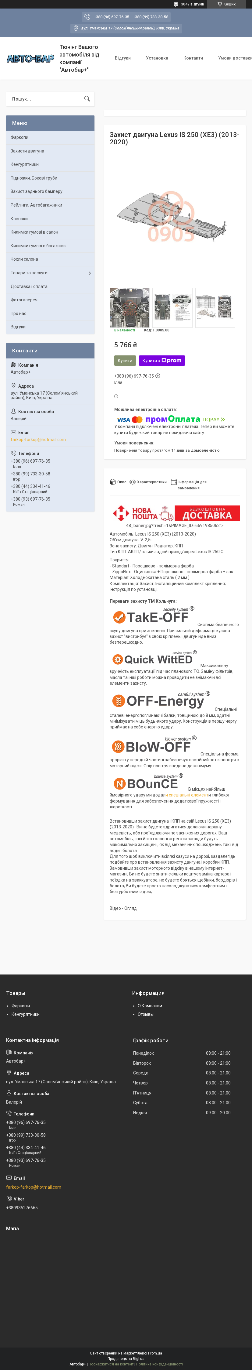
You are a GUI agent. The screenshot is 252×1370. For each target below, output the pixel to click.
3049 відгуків (192, 4)
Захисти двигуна (27, 151)
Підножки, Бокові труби (34, 178)
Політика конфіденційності (159, 1364)
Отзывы (146, 1014)
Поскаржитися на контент (111, 1364)
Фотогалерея (24, 299)
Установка (157, 58)
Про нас (18, 313)
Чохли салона (24, 259)
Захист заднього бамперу (36, 191)
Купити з (162, 360)
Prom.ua (155, 1353)
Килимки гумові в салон (34, 232)
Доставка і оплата (29, 286)
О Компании (150, 1005)
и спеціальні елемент (186, 795)
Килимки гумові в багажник (38, 245)
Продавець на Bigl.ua (126, 1359)
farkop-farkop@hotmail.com (38, 439)
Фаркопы (21, 1005)
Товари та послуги (29, 272)
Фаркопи (19, 137)
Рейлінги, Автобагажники (36, 205)
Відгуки (123, 58)
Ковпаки (19, 218)
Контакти (193, 58)
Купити (125, 360)
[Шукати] (87, 99)
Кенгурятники (25, 164)
